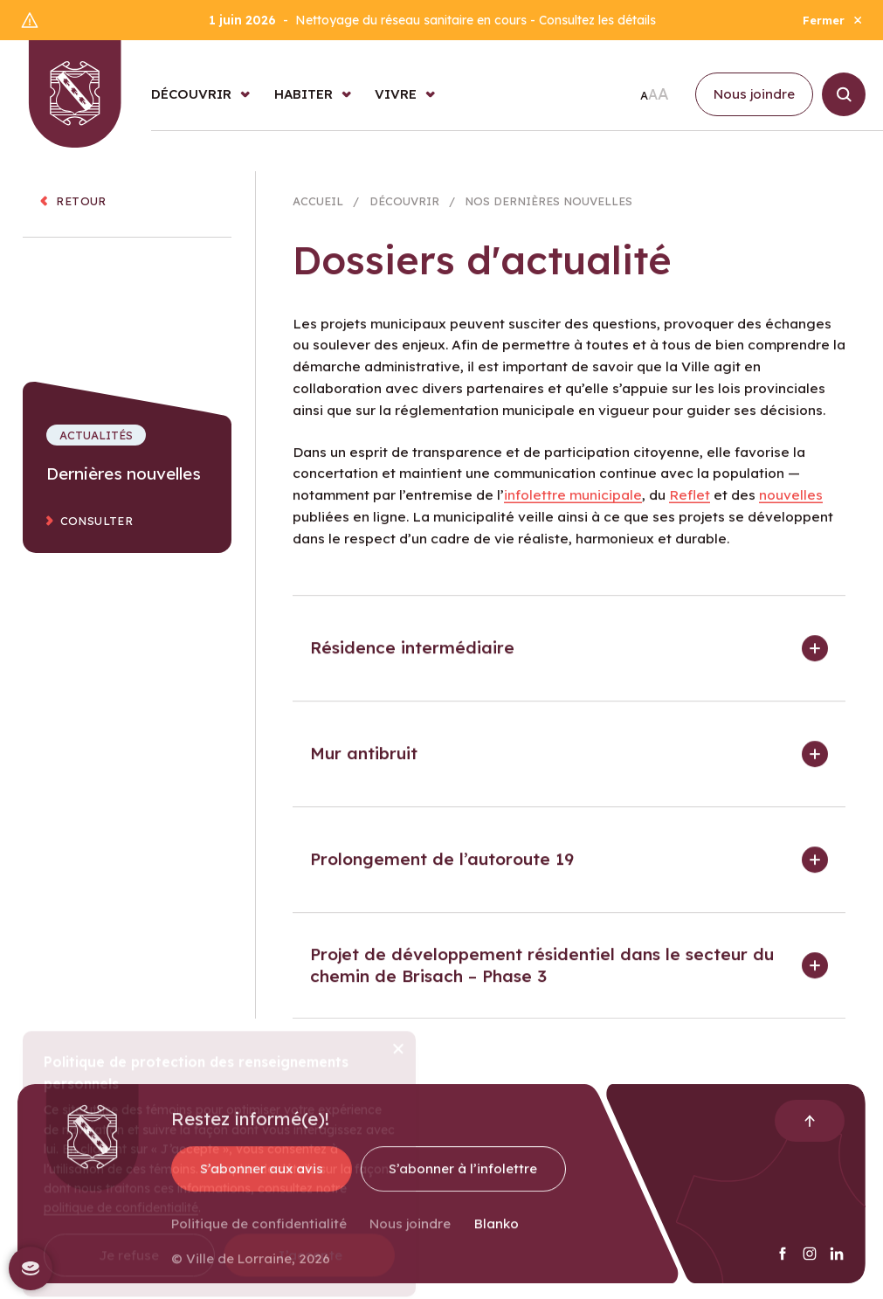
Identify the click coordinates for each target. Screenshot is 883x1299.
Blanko (496, 1234)
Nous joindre (410, 1234)
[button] (569, 658)
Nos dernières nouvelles (548, 207)
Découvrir (404, 207)
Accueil (318, 207)
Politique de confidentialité (259, 1234)
